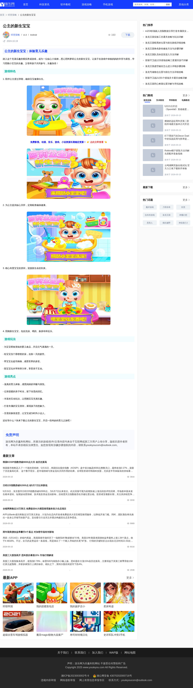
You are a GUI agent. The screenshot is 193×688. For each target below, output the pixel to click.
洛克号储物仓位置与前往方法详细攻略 (163, 72)
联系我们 (80, 652)
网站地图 (130, 652)
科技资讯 (44, 4)
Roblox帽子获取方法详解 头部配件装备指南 (177, 152)
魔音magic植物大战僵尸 (49, 634)
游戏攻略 (87, 4)
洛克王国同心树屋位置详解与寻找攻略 (163, 84)
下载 (127, 34)
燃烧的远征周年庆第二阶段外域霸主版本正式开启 (177, 122)
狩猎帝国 (8, 606)
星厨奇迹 (109, 606)
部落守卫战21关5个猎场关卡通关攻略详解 (165, 78)
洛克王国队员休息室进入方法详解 (161, 54)
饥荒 (183, 207)
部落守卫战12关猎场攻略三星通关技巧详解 (165, 60)
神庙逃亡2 (183, 223)
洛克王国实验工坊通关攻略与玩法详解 (163, 37)
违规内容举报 (48, 680)
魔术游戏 (150, 207)
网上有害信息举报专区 (91, 680)
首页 (25, 4)
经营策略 (12, 15)
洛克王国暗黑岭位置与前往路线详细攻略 (164, 43)
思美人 (150, 223)
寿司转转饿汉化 (79, 634)
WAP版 (113, 652)
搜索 (168, 4)
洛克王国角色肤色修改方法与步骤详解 (163, 48)
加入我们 (97, 652)
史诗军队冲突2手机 (114, 634)
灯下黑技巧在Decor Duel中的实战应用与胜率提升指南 (177, 137)
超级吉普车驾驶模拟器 (15, 634)
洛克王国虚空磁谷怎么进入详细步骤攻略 (164, 66)
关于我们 (63, 652)
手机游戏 (108, 4)
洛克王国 (166, 215)
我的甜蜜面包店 (45, 606)
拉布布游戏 (150, 215)
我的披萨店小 (77, 606)
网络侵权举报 (67, 680)
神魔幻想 (183, 215)
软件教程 (66, 4)
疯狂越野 (166, 223)
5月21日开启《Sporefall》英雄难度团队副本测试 (177, 108)
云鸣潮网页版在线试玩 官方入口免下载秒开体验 (177, 167)
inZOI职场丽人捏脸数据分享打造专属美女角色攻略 (167, 31)
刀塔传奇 (166, 207)
